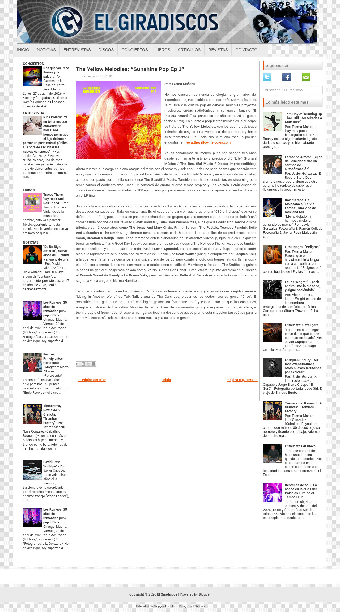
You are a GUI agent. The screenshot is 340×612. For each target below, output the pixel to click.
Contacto (246, 49)
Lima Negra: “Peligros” (302, 247)
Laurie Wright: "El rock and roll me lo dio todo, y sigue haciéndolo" (302, 286)
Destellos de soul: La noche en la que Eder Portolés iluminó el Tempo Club (301, 491)
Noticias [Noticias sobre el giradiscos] (46, 49)
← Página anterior (92, 380)
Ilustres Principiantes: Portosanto (53, 359)
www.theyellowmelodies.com (208, 142)
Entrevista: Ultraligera (301, 325)
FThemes (199, 606)
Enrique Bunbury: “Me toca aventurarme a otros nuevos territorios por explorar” (303, 366)
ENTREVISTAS (34, 113)
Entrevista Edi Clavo (300, 446)
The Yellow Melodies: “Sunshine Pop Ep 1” (130, 69)
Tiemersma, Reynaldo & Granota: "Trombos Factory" (52, 414)
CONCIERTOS (33, 64)
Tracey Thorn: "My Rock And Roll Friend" (53, 199)
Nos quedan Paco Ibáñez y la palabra (56, 72)
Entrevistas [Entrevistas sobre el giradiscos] (77, 49)
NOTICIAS (31, 242)
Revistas (218, 49)
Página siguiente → (242, 380)
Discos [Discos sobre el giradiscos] (106, 49)
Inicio (23, 49)
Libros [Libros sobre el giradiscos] (163, 49)
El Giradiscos (167, 594)
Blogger (205, 594)
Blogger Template (165, 606)
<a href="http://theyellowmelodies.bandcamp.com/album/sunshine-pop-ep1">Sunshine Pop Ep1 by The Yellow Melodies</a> (166, 342)
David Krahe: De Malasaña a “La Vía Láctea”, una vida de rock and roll (300, 206)
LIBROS (29, 190)
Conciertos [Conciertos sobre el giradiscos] (134, 49)
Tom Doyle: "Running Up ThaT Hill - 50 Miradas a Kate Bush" (303, 118)
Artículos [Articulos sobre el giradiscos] (189, 49)
